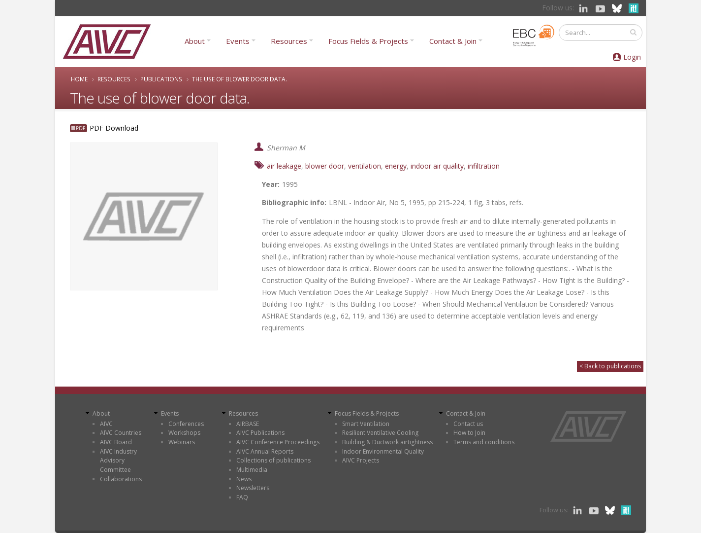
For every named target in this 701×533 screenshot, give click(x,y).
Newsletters (252, 488)
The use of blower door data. (239, 79)
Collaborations (121, 479)
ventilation (364, 166)
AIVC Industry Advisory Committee (118, 460)
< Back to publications (610, 366)
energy (396, 166)
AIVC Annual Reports (264, 451)
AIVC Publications (260, 432)
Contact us (468, 424)
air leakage (284, 166)
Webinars (181, 442)
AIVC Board (116, 442)
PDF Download (114, 128)
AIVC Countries (120, 432)
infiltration (484, 166)
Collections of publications (273, 460)
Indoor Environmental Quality (383, 451)
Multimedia (251, 469)
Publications (161, 79)
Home (79, 79)
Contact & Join (453, 41)
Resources (289, 41)
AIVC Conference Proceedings (277, 442)
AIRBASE (247, 424)
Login (632, 57)
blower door (324, 166)
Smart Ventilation (365, 424)
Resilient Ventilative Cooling (380, 432)
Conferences (186, 424)
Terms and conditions (483, 442)
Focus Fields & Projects (368, 41)
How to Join (469, 432)
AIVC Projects (360, 460)
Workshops (184, 432)
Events (238, 41)
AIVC (106, 424)
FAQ (242, 497)
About (195, 41)
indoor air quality (437, 166)
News (244, 479)
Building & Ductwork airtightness (387, 442)
